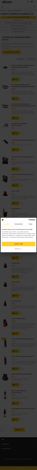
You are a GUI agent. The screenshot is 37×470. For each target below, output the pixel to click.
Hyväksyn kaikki (18, 244)
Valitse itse (18, 248)
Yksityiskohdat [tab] (18, 224)
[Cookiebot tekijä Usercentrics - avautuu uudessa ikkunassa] (28, 220)
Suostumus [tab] (6, 224)
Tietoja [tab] (30, 224)
